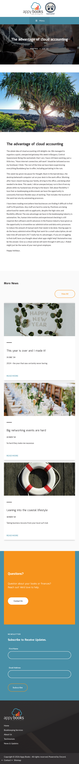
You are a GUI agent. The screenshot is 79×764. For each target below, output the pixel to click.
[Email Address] (39, 674)
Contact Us (13, 599)
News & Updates (11, 743)
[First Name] (39, 655)
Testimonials (9, 739)
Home (6, 725)
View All (71, 292)
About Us (8, 734)
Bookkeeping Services (13, 730)
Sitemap (17, 760)
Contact (7, 760)
